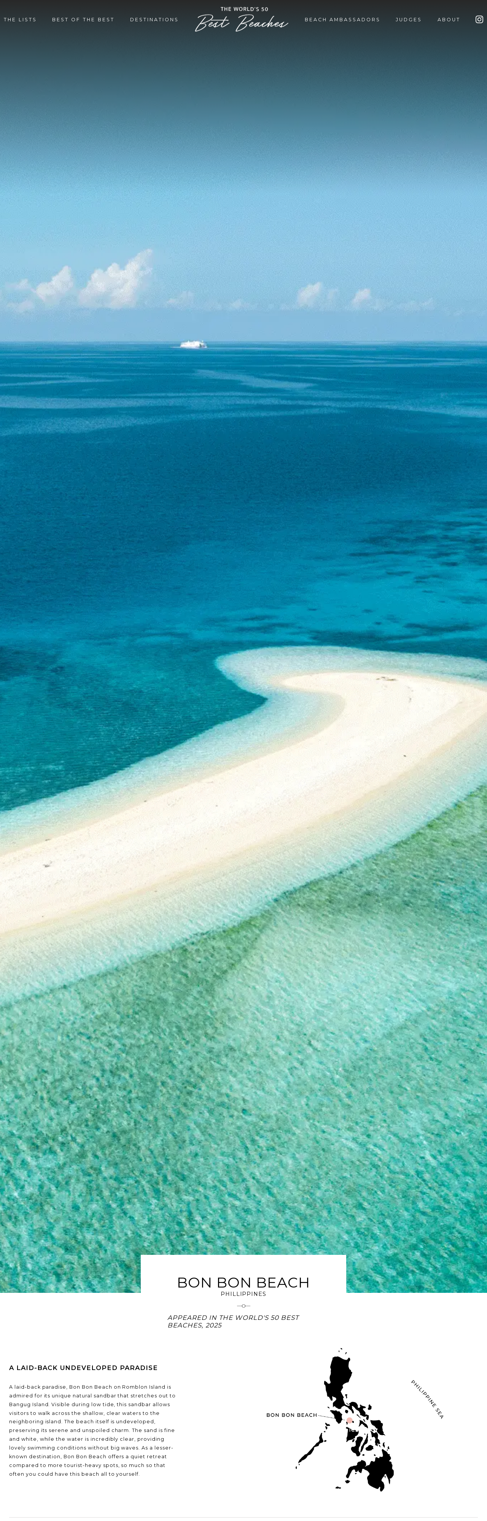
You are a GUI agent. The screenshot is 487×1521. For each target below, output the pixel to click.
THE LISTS (20, 19)
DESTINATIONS (154, 19)
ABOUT (449, 19)
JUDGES (409, 19)
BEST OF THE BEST (83, 19)
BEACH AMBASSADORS (342, 19)
